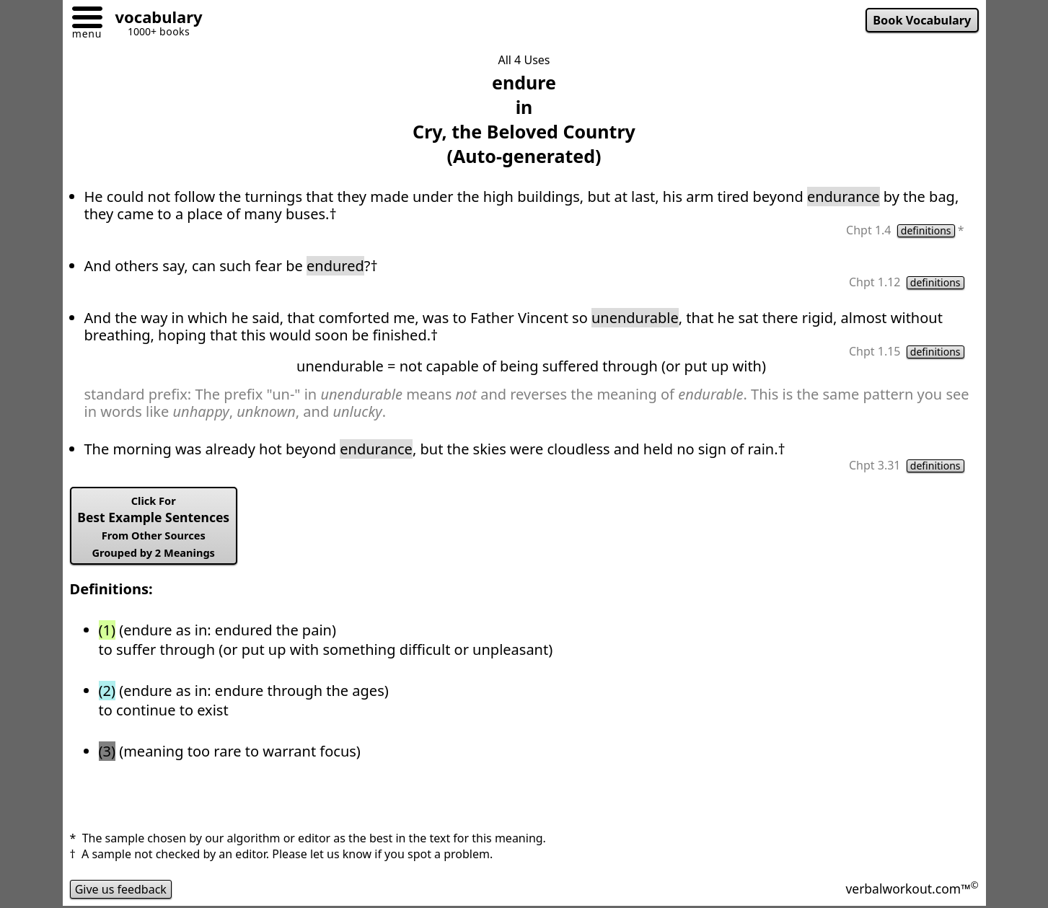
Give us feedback (121, 889)
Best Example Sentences (153, 526)
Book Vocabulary (922, 20)
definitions (926, 230)
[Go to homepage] (154, 19)
